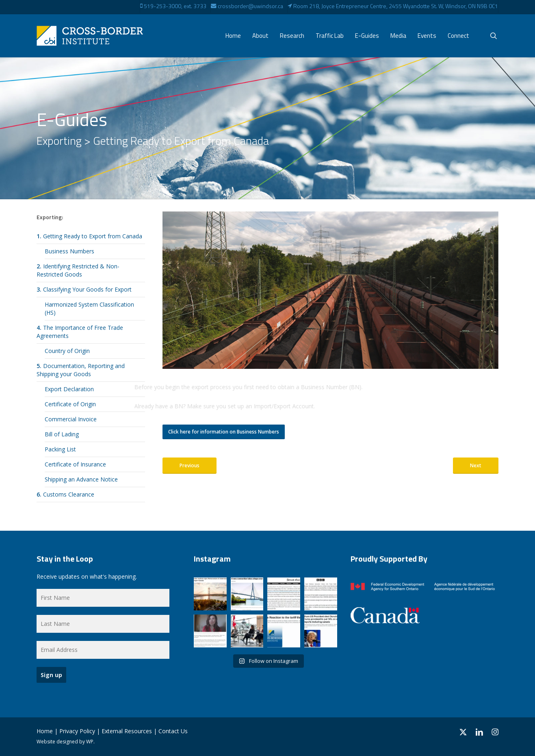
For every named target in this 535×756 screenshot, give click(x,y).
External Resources (127, 731)
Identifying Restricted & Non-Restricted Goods (78, 270)
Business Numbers (69, 251)
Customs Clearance (65, 494)
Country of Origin (67, 351)
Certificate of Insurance (75, 464)
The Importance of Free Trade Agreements (80, 332)
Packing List (60, 449)
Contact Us (173, 731)
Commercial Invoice (71, 419)
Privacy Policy (77, 731)
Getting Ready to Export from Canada (89, 236)
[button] (223, 432)
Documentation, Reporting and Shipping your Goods (81, 370)
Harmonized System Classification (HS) (89, 308)
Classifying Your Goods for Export (84, 289)
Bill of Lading (62, 434)
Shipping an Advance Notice (81, 479)
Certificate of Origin (70, 404)
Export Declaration (69, 389)
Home (45, 731)
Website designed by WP (65, 741)
